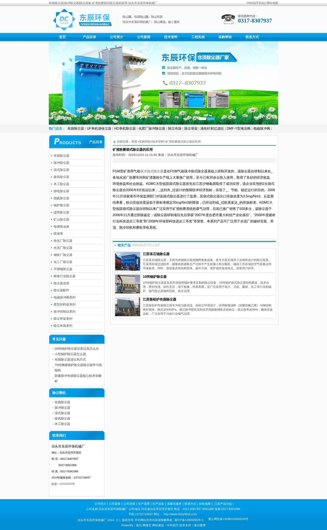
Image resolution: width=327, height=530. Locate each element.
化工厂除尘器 (63, 262)
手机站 (260, 3)
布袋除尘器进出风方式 (70, 359)
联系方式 (252, 37)
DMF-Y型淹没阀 (239, 128)
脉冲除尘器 (61, 162)
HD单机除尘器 (125, 128)
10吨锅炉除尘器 (155, 276)
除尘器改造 (61, 283)
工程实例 (198, 37)
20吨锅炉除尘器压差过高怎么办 (77, 348)
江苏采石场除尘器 (156, 254)
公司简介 (116, 37)
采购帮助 (225, 37)
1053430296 (67, 483)
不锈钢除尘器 (63, 269)
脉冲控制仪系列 (64, 311)
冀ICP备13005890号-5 (189, 520)
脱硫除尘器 (61, 198)
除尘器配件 (61, 290)
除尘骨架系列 (63, 318)
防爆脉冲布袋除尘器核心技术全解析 (78, 378)
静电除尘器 (61, 191)
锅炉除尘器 (61, 205)
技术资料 (170, 37)
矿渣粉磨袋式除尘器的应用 (183, 141)
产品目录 (89, 37)
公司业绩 (129, 503)
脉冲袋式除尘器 (152, 171)
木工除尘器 (61, 184)
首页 (62, 37)
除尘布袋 (174, 128)
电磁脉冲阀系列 (64, 297)
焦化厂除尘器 (63, 240)
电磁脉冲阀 (261, 128)
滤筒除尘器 (61, 212)
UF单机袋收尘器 (99, 128)
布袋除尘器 (75, 128)
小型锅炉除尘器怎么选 (70, 354)
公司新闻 (143, 37)
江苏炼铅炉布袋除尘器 (159, 299)
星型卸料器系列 (64, 304)
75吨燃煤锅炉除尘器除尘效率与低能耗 (78, 367)
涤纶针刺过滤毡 (212, 128)
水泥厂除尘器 (63, 247)
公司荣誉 (115, 503)
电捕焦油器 (61, 226)
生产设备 (158, 503)
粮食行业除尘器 (64, 276)
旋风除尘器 (61, 177)
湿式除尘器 (61, 170)
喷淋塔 (58, 233)
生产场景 (144, 503)
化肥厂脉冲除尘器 (151, 128)
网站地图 (272, 3)
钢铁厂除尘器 (63, 255)
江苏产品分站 (223, 503)
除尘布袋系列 (63, 325)
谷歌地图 (205, 503)
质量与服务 (174, 503)
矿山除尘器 (61, 219)
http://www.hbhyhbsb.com (180, 514)
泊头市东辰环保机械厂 (183, 155)
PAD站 (251, 3)
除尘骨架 (191, 128)
